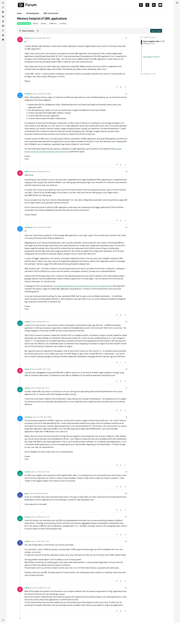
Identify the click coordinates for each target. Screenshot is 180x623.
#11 (126, 517)
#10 (126, 493)
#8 (126, 417)
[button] (3, 620)
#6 (126, 369)
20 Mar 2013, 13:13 (43, 388)
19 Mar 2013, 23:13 (44, 38)
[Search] (3, 30)
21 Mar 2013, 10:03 (43, 472)
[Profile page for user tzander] (20, 543)
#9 (126, 472)
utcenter (27, 321)
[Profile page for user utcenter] (20, 323)
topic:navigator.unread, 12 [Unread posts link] (151, 57)
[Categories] (3, 3)
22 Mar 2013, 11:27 (43, 517)
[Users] (3, 21)
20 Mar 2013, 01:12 (44, 171)
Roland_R (28, 38)
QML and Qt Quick (24, 23)
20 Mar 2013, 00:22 (45, 94)
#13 (126, 588)
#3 (126, 171)
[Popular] (3, 16)
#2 (126, 94)
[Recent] (3, 7)
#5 (126, 321)
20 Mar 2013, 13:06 (44, 369)
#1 (126, 38)
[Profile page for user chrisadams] (20, 95)
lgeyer (27, 493)
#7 (126, 388)
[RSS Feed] (37, 31)
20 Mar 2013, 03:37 (45, 227)
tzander (27, 541)
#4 (126, 227)
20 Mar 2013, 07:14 (43, 321)
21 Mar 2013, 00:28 (45, 417)
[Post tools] (125, 87)
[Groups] (3, 26)
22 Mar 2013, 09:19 (41, 493)
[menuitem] (177, 3)
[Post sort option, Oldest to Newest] (26, 31)
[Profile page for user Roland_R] (20, 39)
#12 (126, 541)
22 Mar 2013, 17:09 (44, 588)
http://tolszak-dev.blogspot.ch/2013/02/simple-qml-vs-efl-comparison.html (82, 286)
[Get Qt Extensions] (3, 35)
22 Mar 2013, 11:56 (42, 541)
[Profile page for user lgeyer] (20, 495)
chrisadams (28, 94)
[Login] (177, 3)
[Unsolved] (3, 39)
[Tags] (3, 12)
